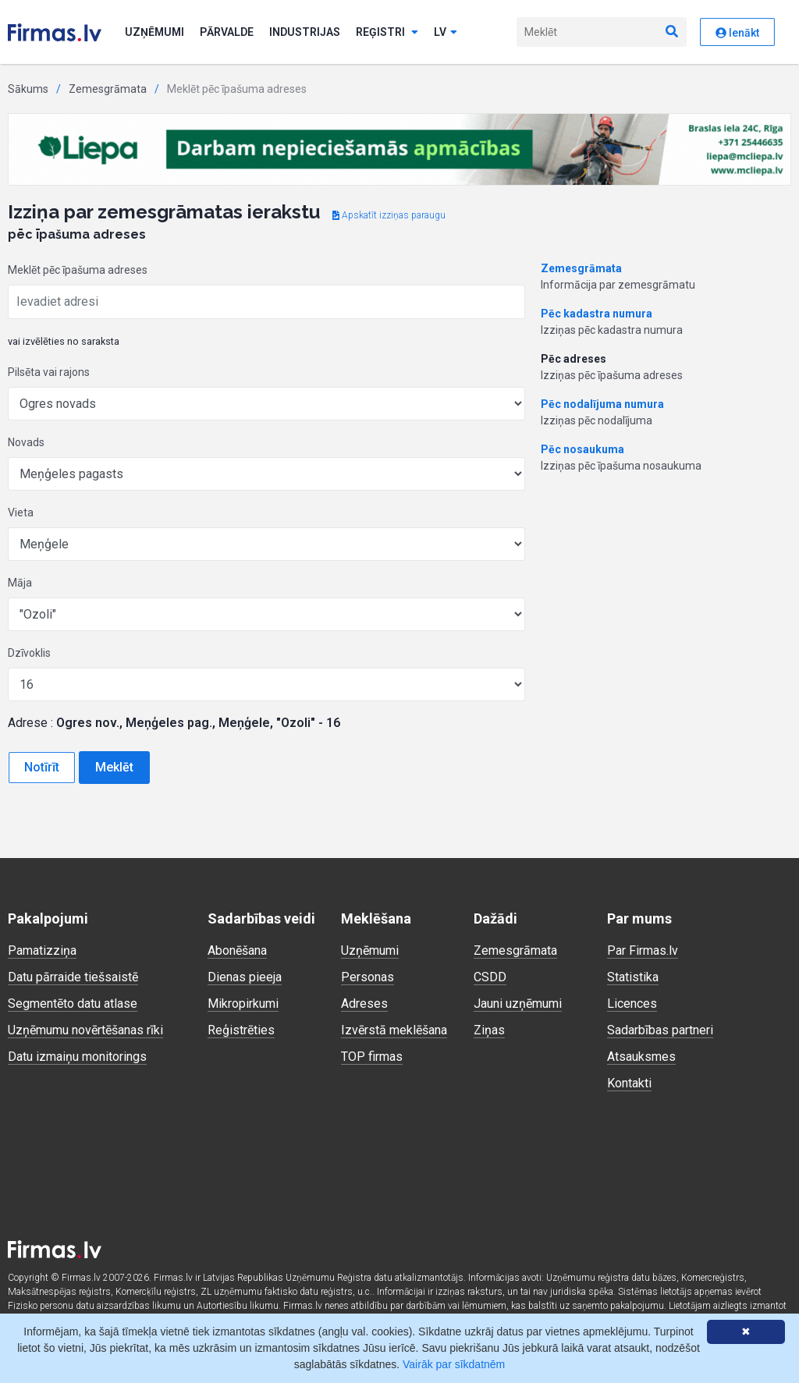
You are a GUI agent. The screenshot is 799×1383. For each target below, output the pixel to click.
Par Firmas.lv (642, 950)
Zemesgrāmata (108, 89)
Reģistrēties (241, 1030)
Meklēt (114, 767)
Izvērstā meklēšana (394, 1030)
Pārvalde (227, 32)
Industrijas (304, 32)
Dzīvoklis (29, 653)
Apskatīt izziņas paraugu (389, 215)
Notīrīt (41, 767)
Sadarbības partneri (660, 1030)
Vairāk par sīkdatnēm (454, 1364)
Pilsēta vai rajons (49, 372)
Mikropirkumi (243, 1003)
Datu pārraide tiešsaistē (73, 977)
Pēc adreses (573, 359)
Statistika (633, 977)
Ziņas (489, 1030)
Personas (367, 977)
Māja (20, 582)
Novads (26, 442)
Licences (632, 1003)
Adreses (364, 1003)
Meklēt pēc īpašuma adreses (77, 270)
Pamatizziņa (42, 950)
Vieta (21, 512)
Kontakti (629, 1083)
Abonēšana (237, 950)
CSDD (490, 977)
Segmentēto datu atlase (72, 1003)
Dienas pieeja (245, 977)
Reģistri (387, 32)
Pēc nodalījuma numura (602, 404)
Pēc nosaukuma (582, 449)
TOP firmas (372, 1056)
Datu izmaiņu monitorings (77, 1056)
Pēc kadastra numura (596, 313)
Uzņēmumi (154, 32)
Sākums (28, 89)
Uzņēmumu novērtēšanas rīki (85, 1030)
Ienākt (737, 33)
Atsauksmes (641, 1056)
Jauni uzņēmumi (518, 1003)
